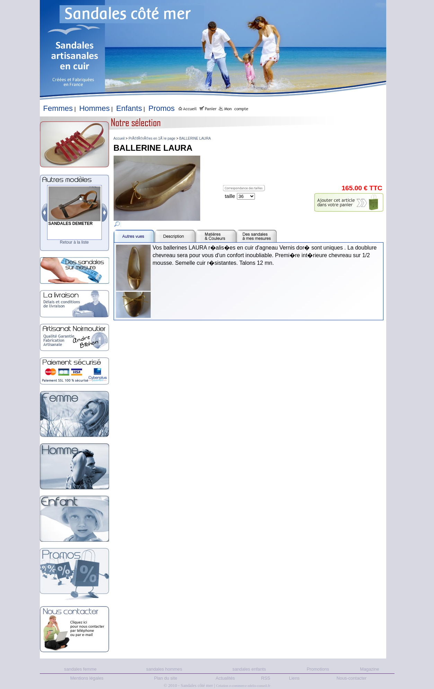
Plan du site (165, 678)
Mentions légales (87, 678)
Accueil (119, 138)
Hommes (94, 108)
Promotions (318, 669)
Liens (294, 678)
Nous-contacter (352, 678)
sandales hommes (164, 669)
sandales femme (80, 669)
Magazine (369, 669)
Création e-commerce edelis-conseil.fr (243, 686)
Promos (162, 108)
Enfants (129, 108)
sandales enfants (249, 669)
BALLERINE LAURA (195, 138)
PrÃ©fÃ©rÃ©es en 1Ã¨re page (152, 138)
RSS (265, 678)
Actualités (225, 678)
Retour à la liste (74, 242)
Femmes (58, 108)
